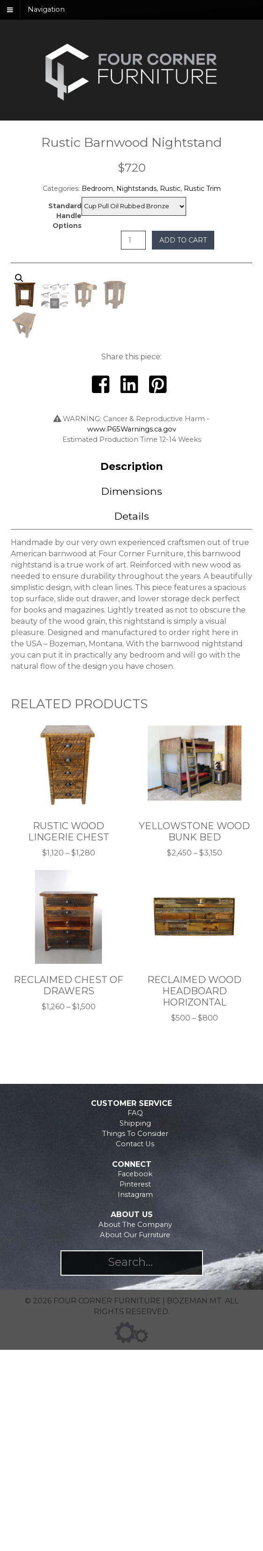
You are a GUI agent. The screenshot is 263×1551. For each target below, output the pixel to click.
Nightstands (136, 188)
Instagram (135, 1396)
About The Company (135, 1426)
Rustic (170, 188)
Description (131, 667)
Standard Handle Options (65, 216)
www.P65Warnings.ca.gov (131, 630)
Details (131, 717)
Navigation (46, 10)
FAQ (135, 1314)
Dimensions (131, 692)
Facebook (135, 1375)
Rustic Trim (202, 188)
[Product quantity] (133, 240)
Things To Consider (135, 1335)
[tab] (132, 667)
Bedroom (97, 188)
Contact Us (135, 1345)
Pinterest (135, 1385)
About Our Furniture (135, 1436)
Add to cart (183, 240)
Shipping (135, 1324)
